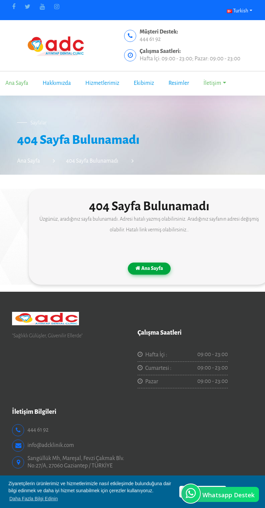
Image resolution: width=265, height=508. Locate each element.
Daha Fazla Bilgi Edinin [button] (33, 498)
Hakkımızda (56, 83)
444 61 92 (150, 39)
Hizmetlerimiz (102, 83)
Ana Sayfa (16, 83)
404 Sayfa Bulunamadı (92, 161)
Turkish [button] (237, 10)
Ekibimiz (144, 83)
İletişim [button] (212, 83)
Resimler (178, 83)
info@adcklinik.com (50, 445)
